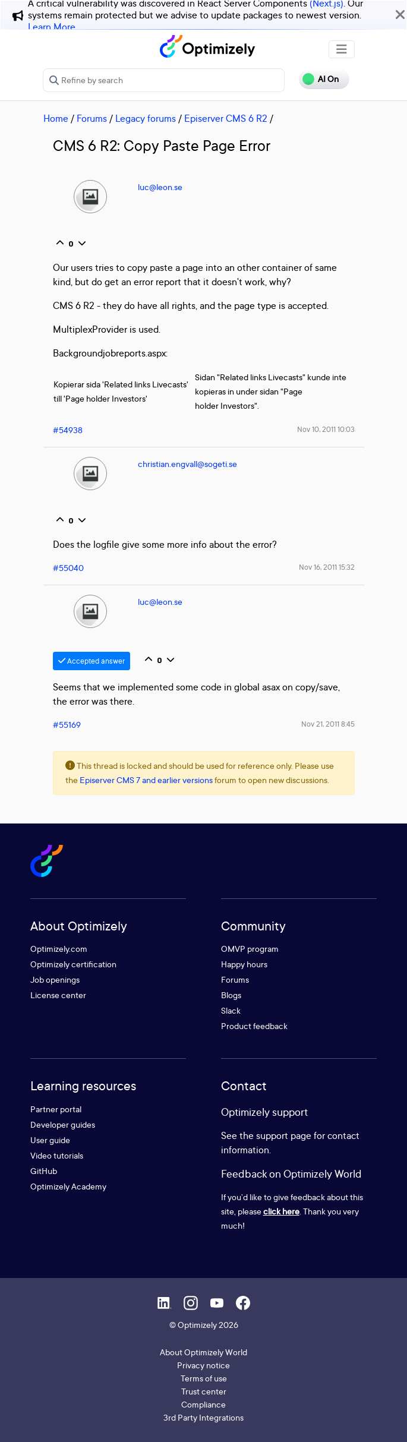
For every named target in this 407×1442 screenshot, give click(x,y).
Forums (92, 118)
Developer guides (62, 1124)
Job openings (55, 979)
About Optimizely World (203, 1352)
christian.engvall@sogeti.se (187, 463)
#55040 (68, 567)
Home (55, 118)
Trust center (203, 1391)
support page (283, 1135)
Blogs (231, 995)
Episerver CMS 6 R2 (225, 118)
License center (58, 995)
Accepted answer (91, 661)
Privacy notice (203, 1365)
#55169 (67, 724)
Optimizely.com (58, 948)
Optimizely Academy (68, 1186)
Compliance (203, 1404)
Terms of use (204, 1378)
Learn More (51, 26)
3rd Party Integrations (203, 1417)
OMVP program (250, 948)
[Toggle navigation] (342, 49)
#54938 (68, 430)
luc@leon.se (160, 187)
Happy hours (244, 964)
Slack (231, 1010)
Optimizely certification (73, 964)
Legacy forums (145, 118)
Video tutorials (56, 1155)
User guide (50, 1140)
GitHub (43, 1170)
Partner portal (55, 1109)
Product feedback (254, 1025)
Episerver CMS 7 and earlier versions (146, 779)
